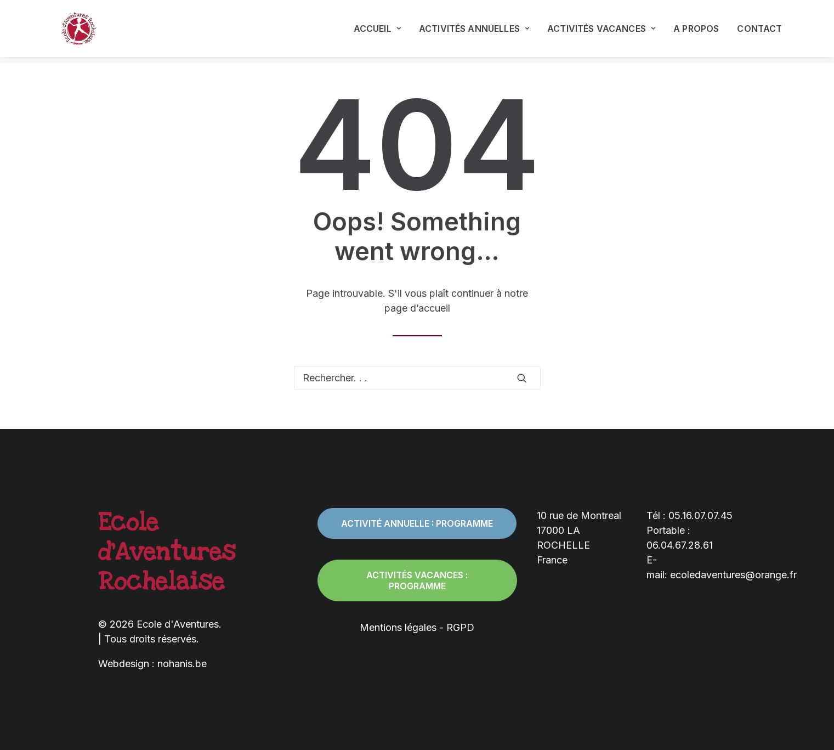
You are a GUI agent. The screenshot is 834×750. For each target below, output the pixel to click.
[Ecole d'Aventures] (74, 32)
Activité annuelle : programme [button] (417, 523)
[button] (522, 378)
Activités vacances (601, 31)
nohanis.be (182, 663)
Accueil (377, 31)
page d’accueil (417, 308)
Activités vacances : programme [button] (418, 580)
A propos (696, 31)
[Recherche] (417, 378)
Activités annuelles (474, 31)
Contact (759, 31)
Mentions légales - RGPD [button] (417, 627)
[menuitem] (381, 32)
